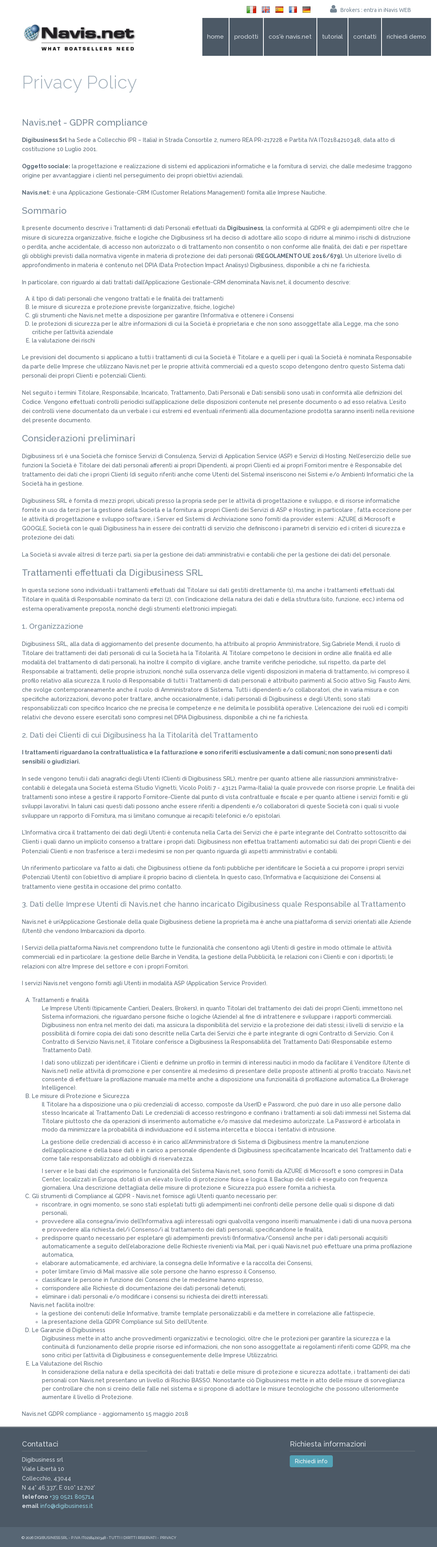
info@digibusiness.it (66, 1506)
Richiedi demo (406, 36)
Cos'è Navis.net (290, 36)
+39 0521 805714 (71, 1497)
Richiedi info (311, 1461)
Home (215, 36)
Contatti (364, 36)
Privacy (168, 1537)
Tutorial (332, 36)
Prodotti (246, 36)
